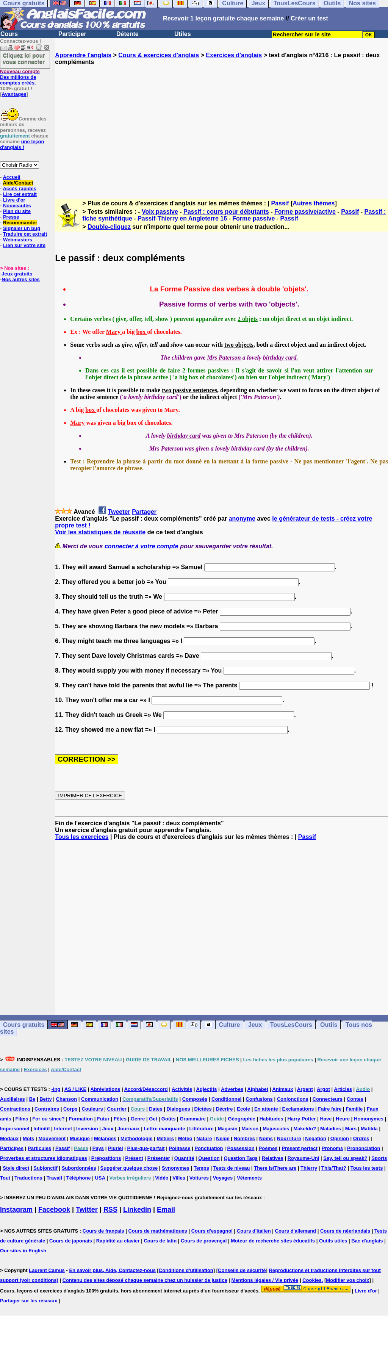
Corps (70, 1109)
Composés (194, 1099)
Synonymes (175, 1168)
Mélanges (105, 1138)
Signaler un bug (21, 228)
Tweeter (119, 512)
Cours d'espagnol (212, 1231)
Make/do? (304, 1128)
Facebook (54, 1209)
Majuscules (276, 1128)
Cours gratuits (23, 1025)
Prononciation (363, 1148)
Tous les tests (366, 1168)
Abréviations (105, 1089)
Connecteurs (328, 1099)
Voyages (223, 1178)
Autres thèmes (314, 203)
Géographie (241, 1119)
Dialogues (178, 1109)
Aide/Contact (18, 183)
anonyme (242, 518)
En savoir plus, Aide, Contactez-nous (112, 1270)
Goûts (168, 1119)
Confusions (259, 1099)
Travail (54, 1178)
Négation (315, 1138)
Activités (182, 1089)
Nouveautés (17, 205)
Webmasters (17, 240)
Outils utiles (333, 1241)
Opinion (339, 1138)
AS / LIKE (75, 1089)
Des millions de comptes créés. (20, 77)
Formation (81, 1119)
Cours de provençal (204, 1241)
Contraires (46, 1109)
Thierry (308, 1168)
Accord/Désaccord (146, 1089)
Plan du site (17, 211)
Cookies (312, 1280)
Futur (103, 1119)
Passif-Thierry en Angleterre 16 (182, 218)
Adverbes (232, 1089)
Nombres (244, 1138)
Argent (305, 1089)
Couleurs (92, 1109)
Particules (39, 1148)
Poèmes (268, 1148)
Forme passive (253, 218)
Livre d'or (14, 200)
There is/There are (275, 1168)
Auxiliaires (12, 1099)
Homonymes (368, 1119)
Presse (11, 217)
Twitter (87, 1209)
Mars (351, 1128)
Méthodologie (136, 1138)
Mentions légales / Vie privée (265, 1280)
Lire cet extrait (20, 194)
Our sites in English (23, 1250)
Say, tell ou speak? (345, 1158)
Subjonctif (45, 1168)
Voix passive (160, 211)
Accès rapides (19, 188)
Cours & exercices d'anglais (158, 55)
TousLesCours (291, 1025)
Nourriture (289, 1138)
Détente (127, 34)
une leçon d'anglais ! (22, 144)
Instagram (16, 1209)
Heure (343, 1119)
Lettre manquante (164, 1128)
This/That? (333, 1168)
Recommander (20, 222)
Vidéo (161, 1178)
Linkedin (137, 1209)
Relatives (272, 1158)
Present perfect (300, 1148)
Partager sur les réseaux (28, 1300)
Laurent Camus (47, 1270)
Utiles (182, 34)
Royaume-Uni (303, 1158)
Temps (201, 1168)
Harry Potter (301, 1119)
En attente (266, 1109)
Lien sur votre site (24, 245)
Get (153, 1119)
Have (326, 1119)
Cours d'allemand (295, 1231)
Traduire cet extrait (25, 234)
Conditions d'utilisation (186, 1270)
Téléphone (78, 1178)
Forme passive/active (305, 211)
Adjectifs (206, 1089)
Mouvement (52, 1138)
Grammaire (193, 1119)
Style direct (16, 1168)
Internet (63, 1128)
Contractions (15, 1109)
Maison (250, 1128)
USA (100, 1178)
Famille (354, 1109)
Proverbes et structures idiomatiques (43, 1158)
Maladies (330, 1128)
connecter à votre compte (141, 546)
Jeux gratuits (17, 274)
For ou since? (48, 1119)
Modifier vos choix (347, 1280)
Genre (138, 1119)
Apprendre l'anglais (83, 55)
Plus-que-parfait (146, 1148)
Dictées (203, 1109)
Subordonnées (79, 1168)
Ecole (243, 1109)
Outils (328, 1025)
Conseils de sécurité (242, 1270)
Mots (28, 1138)
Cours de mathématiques (157, 1231)
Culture (229, 1025)
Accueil (11, 177)
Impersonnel (14, 1128)
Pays (98, 1148)
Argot (323, 1089)
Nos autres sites (20, 279)
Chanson (66, 1099)
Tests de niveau (231, 1168)
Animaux (282, 1089)
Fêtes (120, 1119)
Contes (355, 1099)
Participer (72, 34)
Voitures (199, 1178)
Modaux (9, 1138)
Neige (222, 1138)
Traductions (28, 1178)
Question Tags (241, 1158)
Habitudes (271, 1119)
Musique (80, 1138)
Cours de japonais (70, 1241)
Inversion (87, 1128)
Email (166, 1209)
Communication (99, 1099)
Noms (266, 1138)
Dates (155, 1109)
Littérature (201, 1128)
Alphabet (258, 1089)
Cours (9, 34)
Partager (144, 512)
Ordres (361, 1138)
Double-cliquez (109, 227)
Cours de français (103, 1231)
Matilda (369, 1128)
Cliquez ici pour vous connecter (24, 58)
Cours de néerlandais (345, 1231)
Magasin (228, 1128)
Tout (5, 1178)
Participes (11, 1148)
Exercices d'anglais (234, 55)
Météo (185, 1138)
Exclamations (298, 1109)
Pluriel (115, 1148)
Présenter (158, 1158)
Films (22, 1119)
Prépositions (106, 1158)
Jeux (255, 1025)
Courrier (117, 1109)
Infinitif (41, 1128)
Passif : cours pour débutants (226, 211)
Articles (343, 1089)
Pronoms (332, 1148)
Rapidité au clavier (118, 1241)
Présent (134, 1158)
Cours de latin (160, 1241)
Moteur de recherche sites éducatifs (273, 1241)
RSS (110, 1209)
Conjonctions (292, 1099)
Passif (280, 203)
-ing (55, 1089)
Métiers (165, 1138)
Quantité (184, 1158)
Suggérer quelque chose (129, 1168)
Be (32, 1099)
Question (208, 1158)
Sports (379, 1158)
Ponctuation (208, 1148)
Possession (240, 1148)
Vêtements (249, 1178)
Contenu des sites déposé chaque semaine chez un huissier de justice (145, 1280)
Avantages (14, 94)
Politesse (179, 1148)
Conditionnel (226, 1099)
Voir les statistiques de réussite (100, 532)
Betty (45, 1099)
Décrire (224, 1109)
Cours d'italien (254, 1231)
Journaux (128, 1128)
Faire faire (329, 1109)
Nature (204, 1138)
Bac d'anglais (367, 1241)
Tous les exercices (81, 837)
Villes (178, 1178)
